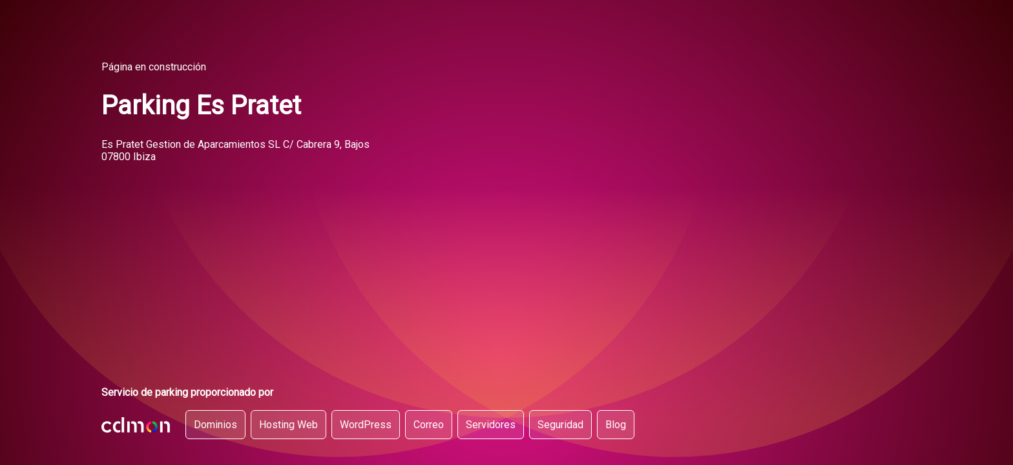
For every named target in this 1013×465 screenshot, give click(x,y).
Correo (428, 424)
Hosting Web (288, 424)
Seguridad (560, 424)
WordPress (366, 424)
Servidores (491, 424)
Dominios (215, 424)
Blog (615, 424)
